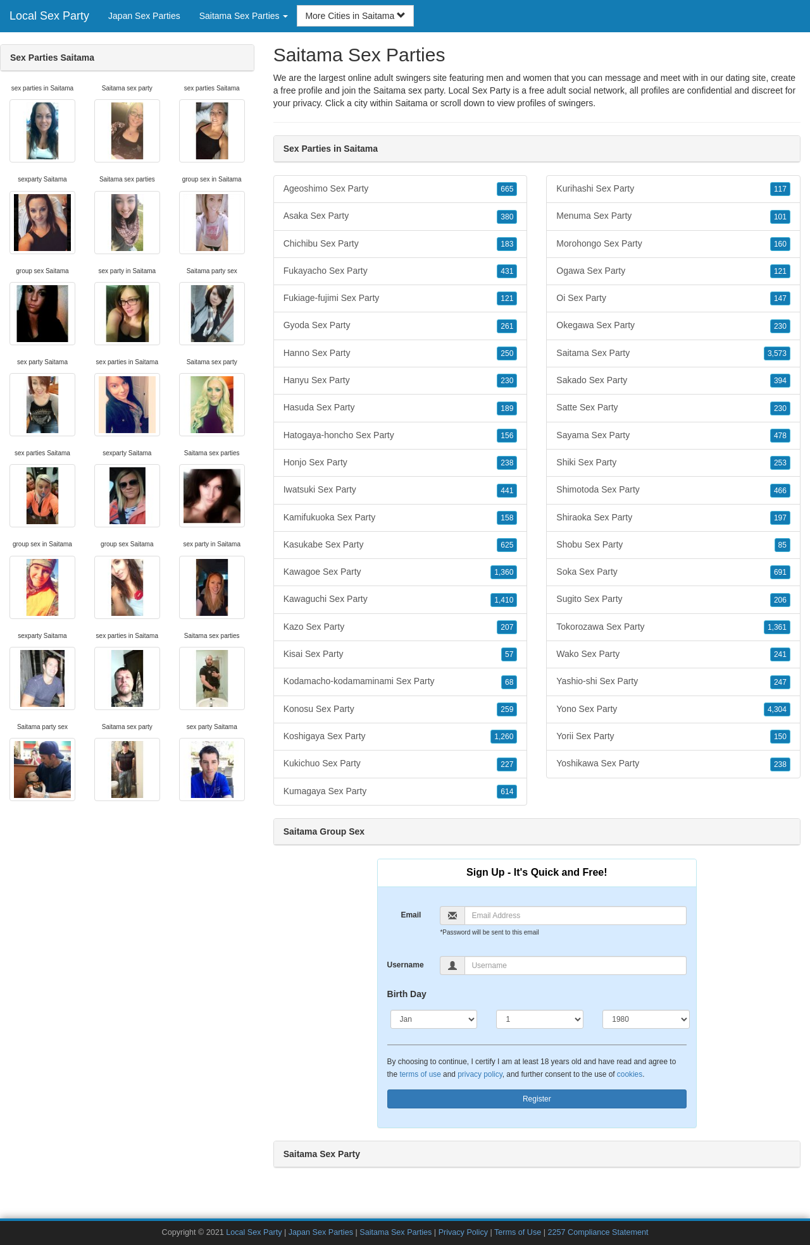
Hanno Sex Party (401, 353)
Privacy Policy (463, 1232)
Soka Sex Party (673, 572)
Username (405, 964)
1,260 (503, 736)
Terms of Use (517, 1232)
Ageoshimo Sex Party (401, 189)
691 (780, 572)
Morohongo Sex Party (673, 244)
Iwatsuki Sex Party (401, 490)
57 (509, 654)
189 (507, 408)
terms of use (419, 1074)
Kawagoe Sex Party (401, 572)
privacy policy (480, 1074)
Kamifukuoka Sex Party (401, 518)
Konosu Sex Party (401, 709)
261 (507, 326)
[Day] (539, 1019)
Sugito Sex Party (673, 599)
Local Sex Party (49, 15)
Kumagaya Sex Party (401, 792)
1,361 (777, 627)
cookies (629, 1074)
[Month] (434, 1019)
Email (411, 915)
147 (780, 298)
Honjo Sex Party (401, 463)
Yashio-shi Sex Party (673, 682)
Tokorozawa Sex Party (673, 627)
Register (537, 1099)
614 (507, 791)
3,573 (777, 353)
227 (507, 764)
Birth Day (407, 994)
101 (780, 216)
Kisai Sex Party (401, 654)
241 (780, 654)
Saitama (411, 103)
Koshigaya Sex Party (401, 737)
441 (507, 490)
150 (780, 736)
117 (780, 189)
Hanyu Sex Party (401, 381)
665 (507, 189)
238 (507, 462)
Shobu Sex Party (673, 545)
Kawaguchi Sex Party (401, 599)
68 (509, 682)
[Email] (575, 915)
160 (780, 244)
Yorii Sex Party (673, 737)
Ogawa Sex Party (673, 271)
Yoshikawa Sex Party (673, 764)
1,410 (503, 600)
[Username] (575, 965)
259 (507, 709)
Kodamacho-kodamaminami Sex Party (401, 682)
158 (507, 517)
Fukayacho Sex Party (401, 271)
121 (507, 298)
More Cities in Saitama (355, 16)
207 (507, 627)
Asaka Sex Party (401, 216)
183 (507, 244)
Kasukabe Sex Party (401, 545)
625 (507, 545)
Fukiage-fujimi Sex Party (401, 298)
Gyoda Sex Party (401, 326)
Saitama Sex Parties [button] (244, 16)
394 (780, 380)
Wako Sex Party (673, 654)
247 (780, 682)
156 (507, 435)
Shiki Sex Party (673, 463)
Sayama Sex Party (673, 436)
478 (780, 435)
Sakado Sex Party (673, 381)
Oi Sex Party (673, 298)
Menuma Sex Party (673, 216)
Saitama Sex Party (673, 353)
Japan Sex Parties (144, 16)
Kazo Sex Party (401, 627)
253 (780, 462)
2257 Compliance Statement (598, 1232)
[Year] (646, 1019)
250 (507, 353)
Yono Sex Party (673, 709)
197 (780, 517)
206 (780, 600)
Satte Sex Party (673, 408)
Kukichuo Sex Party (401, 764)
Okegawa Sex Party (673, 326)
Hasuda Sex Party (401, 408)
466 (780, 490)
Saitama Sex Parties (395, 1232)
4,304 (777, 709)
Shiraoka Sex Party (673, 518)
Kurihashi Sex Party (673, 189)
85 (782, 545)
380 (507, 216)
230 (507, 380)
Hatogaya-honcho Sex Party (401, 436)
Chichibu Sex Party (401, 244)
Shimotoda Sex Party (673, 490)
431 (507, 271)
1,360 (503, 572)
